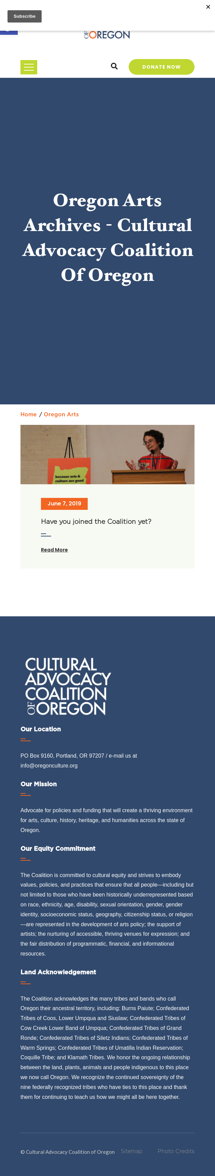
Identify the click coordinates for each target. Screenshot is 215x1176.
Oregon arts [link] (61, 414)
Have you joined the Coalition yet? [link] (96, 522)
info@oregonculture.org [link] (48, 766)
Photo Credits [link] (176, 1151)
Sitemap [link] (132, 1151)
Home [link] (28, 414)
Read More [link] (54, 549)
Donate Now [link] (161, 66)
